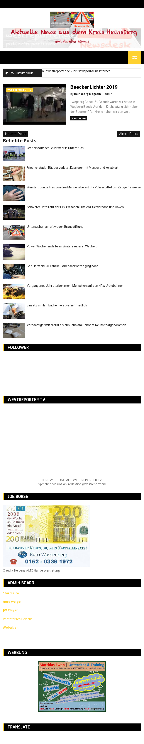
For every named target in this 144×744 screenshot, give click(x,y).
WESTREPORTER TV (19, 89)
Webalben (11, 627)
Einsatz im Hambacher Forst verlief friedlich (57, 305)
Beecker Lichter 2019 (94, 87)
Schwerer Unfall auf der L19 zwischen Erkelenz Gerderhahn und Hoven (75, 207)
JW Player (10, 610)
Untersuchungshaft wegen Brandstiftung (55, 226)
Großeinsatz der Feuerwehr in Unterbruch (55, 148)
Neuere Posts (15, 134)
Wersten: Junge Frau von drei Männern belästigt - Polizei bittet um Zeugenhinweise (84, 187)
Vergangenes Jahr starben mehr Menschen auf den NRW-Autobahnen (75, 285)
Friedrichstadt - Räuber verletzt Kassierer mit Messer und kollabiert (72, 167)
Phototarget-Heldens (17, 619)
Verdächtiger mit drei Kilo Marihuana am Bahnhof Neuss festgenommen (76, 325)
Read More (79, 118)
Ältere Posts (128, 134)
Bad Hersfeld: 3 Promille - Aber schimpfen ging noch (62, 266)
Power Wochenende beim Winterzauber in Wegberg (62, 246)
